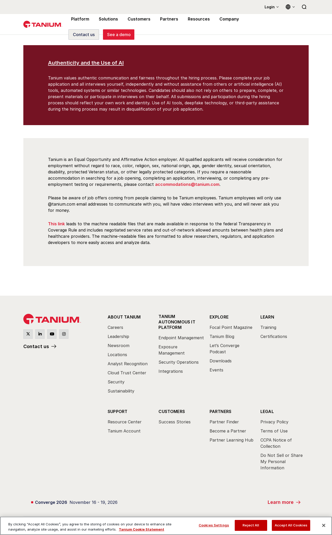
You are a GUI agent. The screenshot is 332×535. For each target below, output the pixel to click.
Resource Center (125, 421)
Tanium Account (124, 431)
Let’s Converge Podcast (224, 348)
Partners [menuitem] (165, 24)
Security (116, 381)
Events (216, 370)
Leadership (118, 336)
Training (268, 327)
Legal (267, 411)
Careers (115, 327)
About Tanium (124, 317)
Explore (219, 317)
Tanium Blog (222, 336)
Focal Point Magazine (231, 327)
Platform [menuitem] (79, 24)
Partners (221, 411)
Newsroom (118, 345)
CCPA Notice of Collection (276, 443)
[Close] (323, 525)
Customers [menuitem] (137, 24)
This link (56, 223)
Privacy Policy (274, 421)
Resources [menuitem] (194, 24)
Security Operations (178, 362)
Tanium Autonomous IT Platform (176, 322)
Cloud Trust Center (127, 372)
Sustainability (121, 391)
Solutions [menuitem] (107, 24)
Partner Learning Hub (231, 440)
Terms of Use (274, 431)
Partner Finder (224, 421)
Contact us (36, 346)
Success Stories (174, 421)
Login (270, 7)
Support (117, 411)
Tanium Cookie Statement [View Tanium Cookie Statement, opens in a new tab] (141, 529)
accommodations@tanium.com (187, 184)
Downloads (221, 360)
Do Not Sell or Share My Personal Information (281, 461)
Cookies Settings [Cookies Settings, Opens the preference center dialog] (214, 525)
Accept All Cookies (291, 525)
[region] (166, 526)
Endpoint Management (181, 337)
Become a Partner (228, 431)
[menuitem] (130, 355)
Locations (117, 354)
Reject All (251, 525)
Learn (267, 317)
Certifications (273, 336)
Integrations (170, 371)
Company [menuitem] (223, 24)
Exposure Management (171, 350)
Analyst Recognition (128, 363)
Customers (171, 411)
